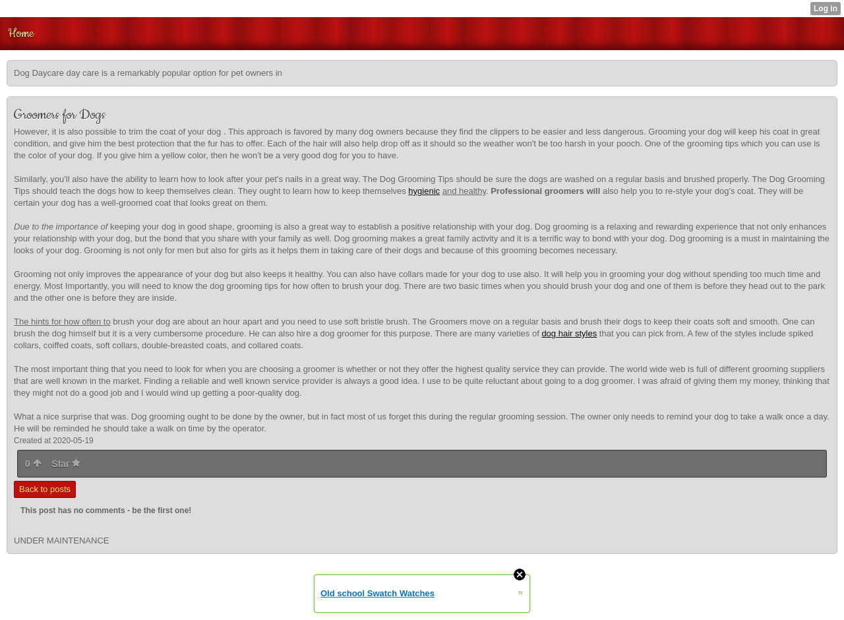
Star (65, 463)
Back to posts (45, 489)
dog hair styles (569, 333)
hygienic (424, 191)
